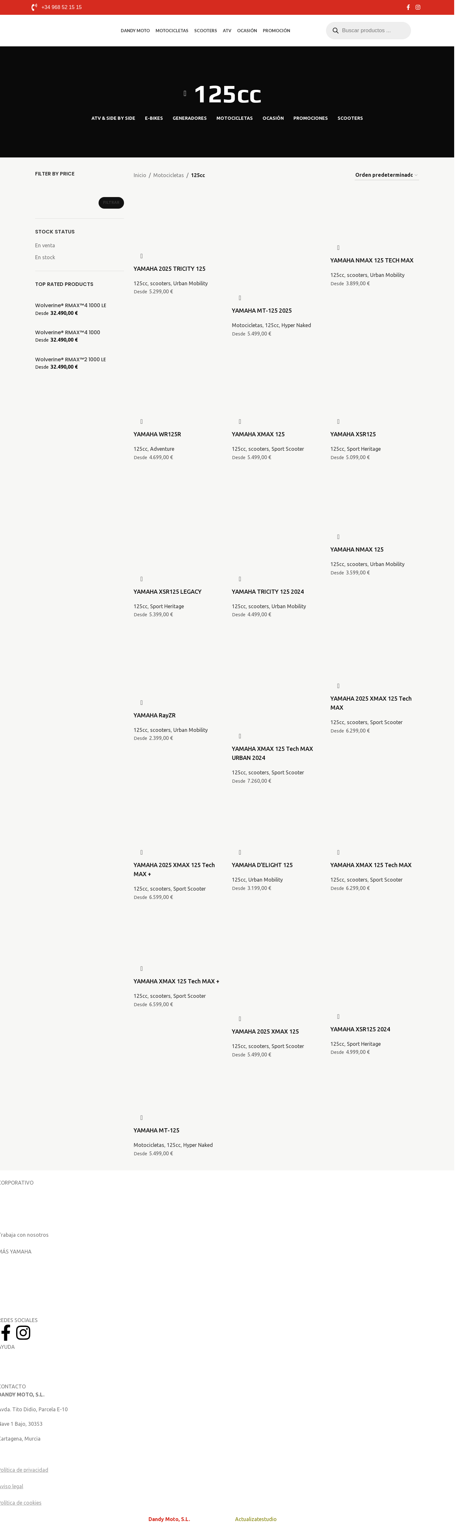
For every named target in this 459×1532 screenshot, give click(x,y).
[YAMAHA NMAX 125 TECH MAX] (374, 202)
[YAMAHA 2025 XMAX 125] (276, 935)
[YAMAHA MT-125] (178, 1076)
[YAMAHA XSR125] (374, 363)
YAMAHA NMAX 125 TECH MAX (372, 260)
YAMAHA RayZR (155, 715)
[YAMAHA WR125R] (178, 363)
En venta (45, 245)
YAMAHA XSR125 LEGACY (168, 591)
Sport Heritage (364, 449)
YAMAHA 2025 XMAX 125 (265, 1031)
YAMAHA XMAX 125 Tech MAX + (176, 981)
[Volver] (185, 93)
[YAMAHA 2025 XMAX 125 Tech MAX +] (178, 806)
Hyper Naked (296, 325)
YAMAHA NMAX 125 (357, 549)
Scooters (205, 30)
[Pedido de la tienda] (387, 175)
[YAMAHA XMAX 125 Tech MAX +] (178, 923)
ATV (227, 30)
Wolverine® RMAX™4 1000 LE (70, 305)
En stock (45, 257)
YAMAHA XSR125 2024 (360, 1029)
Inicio (140, 175)
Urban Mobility (190, 283)
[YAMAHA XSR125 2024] (374, 935)
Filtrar (111, 202)
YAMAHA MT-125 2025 (262, 310)
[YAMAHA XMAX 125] (276, 363)
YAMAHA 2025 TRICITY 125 (170, 268)
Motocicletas (172, 30)
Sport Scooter (288, 449)
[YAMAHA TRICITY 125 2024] (276, 495)
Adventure (162, 449)
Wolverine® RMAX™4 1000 (67, 332)
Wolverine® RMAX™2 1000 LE (70, 359)
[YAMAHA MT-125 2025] (276, 214)
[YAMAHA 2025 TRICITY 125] (178, 202)
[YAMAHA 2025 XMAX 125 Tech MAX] (374, 640)
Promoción (276, 30)
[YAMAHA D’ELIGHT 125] (276, 806)
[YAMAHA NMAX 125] (374, 483)
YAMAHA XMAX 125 (258, 434)
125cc (141, 283)
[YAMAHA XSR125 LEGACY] (178, 495)
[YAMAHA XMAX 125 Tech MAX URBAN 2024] (276, 653)
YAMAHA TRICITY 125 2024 (268, 591)
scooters (160, 283)
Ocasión (247, 30)
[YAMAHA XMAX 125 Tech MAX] (374, 806)
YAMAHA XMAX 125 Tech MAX (371, 865)
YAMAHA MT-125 (156, 1130)
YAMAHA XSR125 (353, 434)
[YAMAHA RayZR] (178, 644)
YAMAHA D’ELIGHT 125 (262, 865)
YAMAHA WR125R (157, 434)
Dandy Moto (135, 30)
